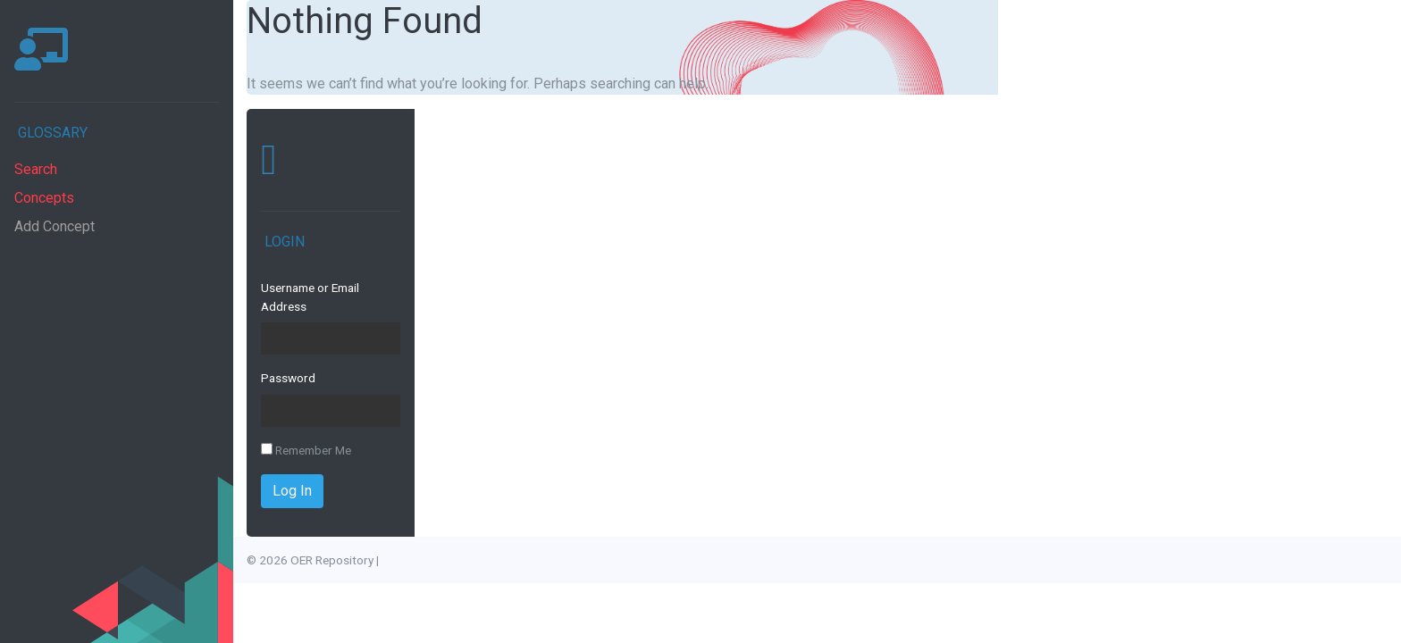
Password (288, 378)
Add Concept (54, 226)
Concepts (44, 197)
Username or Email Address (310, 296)
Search (35, 169)
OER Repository (331, 560)
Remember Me (306, 450)
